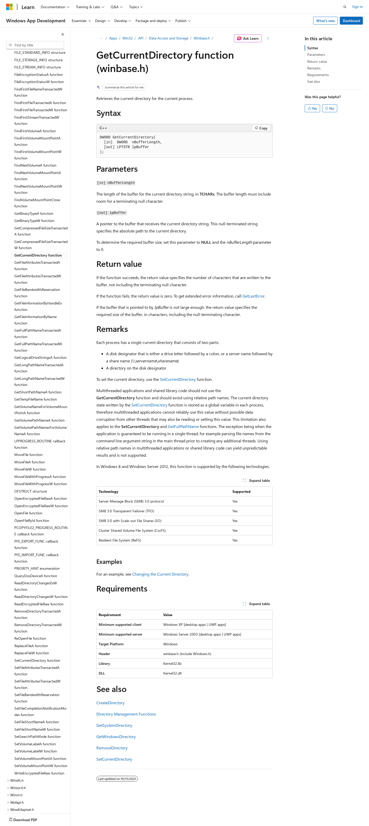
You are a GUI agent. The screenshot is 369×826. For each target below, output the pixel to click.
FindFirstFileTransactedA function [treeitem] (40, 72)
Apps (113, 38)
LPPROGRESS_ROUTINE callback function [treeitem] (39, 414)
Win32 (127, 38)
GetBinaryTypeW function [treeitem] (34, 190)
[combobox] (35, 45)
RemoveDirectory (112, 747)
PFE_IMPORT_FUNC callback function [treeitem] (36, 528)
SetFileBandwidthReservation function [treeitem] (36, 668)
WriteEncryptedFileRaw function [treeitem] (39, 743)
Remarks (314, 68)
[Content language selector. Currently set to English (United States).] (29, 818)
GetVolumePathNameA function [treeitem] (39, 390)
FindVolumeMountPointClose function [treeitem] (37, 173)
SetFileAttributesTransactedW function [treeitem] (37, 654)
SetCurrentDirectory (178, 379)
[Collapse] (62, 34)
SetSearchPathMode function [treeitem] (37, 706)
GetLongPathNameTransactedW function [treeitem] (39, 351)
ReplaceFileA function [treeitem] (31, 615)
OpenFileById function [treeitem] (31, 490)
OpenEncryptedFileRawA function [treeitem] (40, 468)
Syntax (312, 47)
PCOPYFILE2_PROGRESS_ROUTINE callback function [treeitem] (40, 500)
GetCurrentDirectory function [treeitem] (38, 225)
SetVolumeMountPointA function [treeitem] (40, 728)
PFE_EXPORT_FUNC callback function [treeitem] (36, 514)
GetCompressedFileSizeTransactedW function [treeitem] (41, 214)
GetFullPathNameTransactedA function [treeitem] (37, 303)
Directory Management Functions (126, 714)
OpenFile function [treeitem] (28, 483)
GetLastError (253, 296)
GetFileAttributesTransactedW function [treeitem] (37, 249)
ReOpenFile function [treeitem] (30, 608)
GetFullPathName (183, 426)
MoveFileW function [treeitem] (30, 439)
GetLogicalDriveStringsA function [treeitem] (40, 327)
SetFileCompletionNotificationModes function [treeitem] (40, 681)
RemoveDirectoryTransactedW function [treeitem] (38, 598)
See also (313, 81)
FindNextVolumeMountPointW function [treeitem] (38, 159)
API (141, 38)
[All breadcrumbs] (100, 38)
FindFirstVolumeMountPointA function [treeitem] (37, 111)
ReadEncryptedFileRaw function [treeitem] (39, 574)
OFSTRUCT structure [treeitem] (30, 461)
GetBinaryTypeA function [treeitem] (33, 183)
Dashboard (351, 20)
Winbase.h (202, 38)
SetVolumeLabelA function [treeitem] (35, 713)
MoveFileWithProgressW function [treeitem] (40, 453)
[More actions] (268, 38)
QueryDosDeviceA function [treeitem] (35, 545)
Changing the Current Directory (160, 574)
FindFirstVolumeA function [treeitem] (35, 100)
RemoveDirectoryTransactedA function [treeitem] (37, 584)
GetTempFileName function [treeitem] (35, 369)
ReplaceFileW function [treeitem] (31, 622)
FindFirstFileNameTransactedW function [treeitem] (38, 62)
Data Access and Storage (168, 38)
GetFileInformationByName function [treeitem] (35, 289)
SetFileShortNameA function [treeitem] (36, 691)
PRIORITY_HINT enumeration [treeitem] (37, 538)
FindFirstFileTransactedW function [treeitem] (40, 79)
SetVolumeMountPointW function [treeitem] (40, 735)
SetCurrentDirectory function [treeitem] (37, 630)
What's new (325, 20)
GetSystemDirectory (114, 725)
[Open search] (345, 7)
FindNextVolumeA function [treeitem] (35, 135)
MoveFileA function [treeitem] (29, 432)
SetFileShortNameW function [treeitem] (37, 699)
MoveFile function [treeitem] (28, 424)
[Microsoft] (9, 7)
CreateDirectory (110, 702)
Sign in (357, 6)
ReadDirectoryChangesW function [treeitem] (41, 566)
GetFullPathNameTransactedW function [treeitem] (38, 317)
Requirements (318, 74)
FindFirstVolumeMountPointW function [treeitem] (37, 124)
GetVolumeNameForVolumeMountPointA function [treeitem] (40, 379)
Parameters (316, 54)
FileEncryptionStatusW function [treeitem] (39, 51)
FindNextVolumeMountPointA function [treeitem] (37, 145)
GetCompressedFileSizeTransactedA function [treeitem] (41, 201)
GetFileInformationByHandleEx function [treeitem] (38, 276)
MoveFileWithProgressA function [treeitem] (40, 446)
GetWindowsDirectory (116, 736)
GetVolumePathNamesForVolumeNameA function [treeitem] (40, 400)
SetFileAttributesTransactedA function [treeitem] (36, 640)
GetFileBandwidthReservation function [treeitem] (37, 262)
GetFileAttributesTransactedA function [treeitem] (37, 235)
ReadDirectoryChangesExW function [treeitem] (35, 556)
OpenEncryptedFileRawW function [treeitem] (41, 475)
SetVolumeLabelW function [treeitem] (35, 721)
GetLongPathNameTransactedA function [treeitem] (39, 338)
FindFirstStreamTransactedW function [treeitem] (36, 90)
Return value (317, 61)
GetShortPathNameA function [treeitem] (37, 362)
